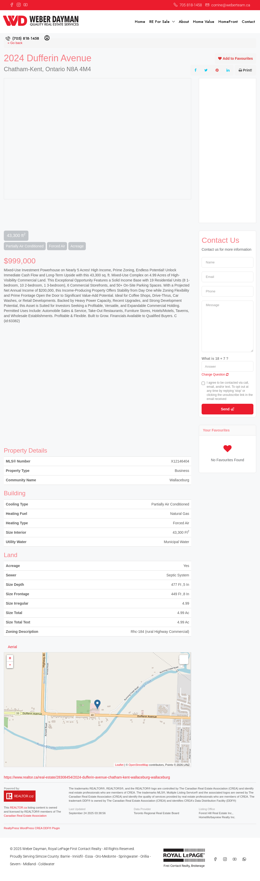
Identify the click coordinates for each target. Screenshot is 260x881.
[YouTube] (235, 859)
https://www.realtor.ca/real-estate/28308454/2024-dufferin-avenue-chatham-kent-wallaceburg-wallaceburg (87, 777)
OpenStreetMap (139, 764)
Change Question (215, 374)
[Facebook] (216, 859)
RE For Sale (159, 21)
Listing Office (207, 809)
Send (227, 409)
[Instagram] (226, 859)
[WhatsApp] (245, 859)
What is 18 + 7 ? (215, 358)
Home (140, 21)
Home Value (203, 21)
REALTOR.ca (18, 807)
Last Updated (77, 809)
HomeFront (228, 21)
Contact (248, 21)
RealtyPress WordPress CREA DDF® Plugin (32, 828)
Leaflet (119, 764)
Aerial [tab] (12, 647)
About (184, 21)
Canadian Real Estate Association (25, 815)
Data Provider (142, 809)
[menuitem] (22, 38)
